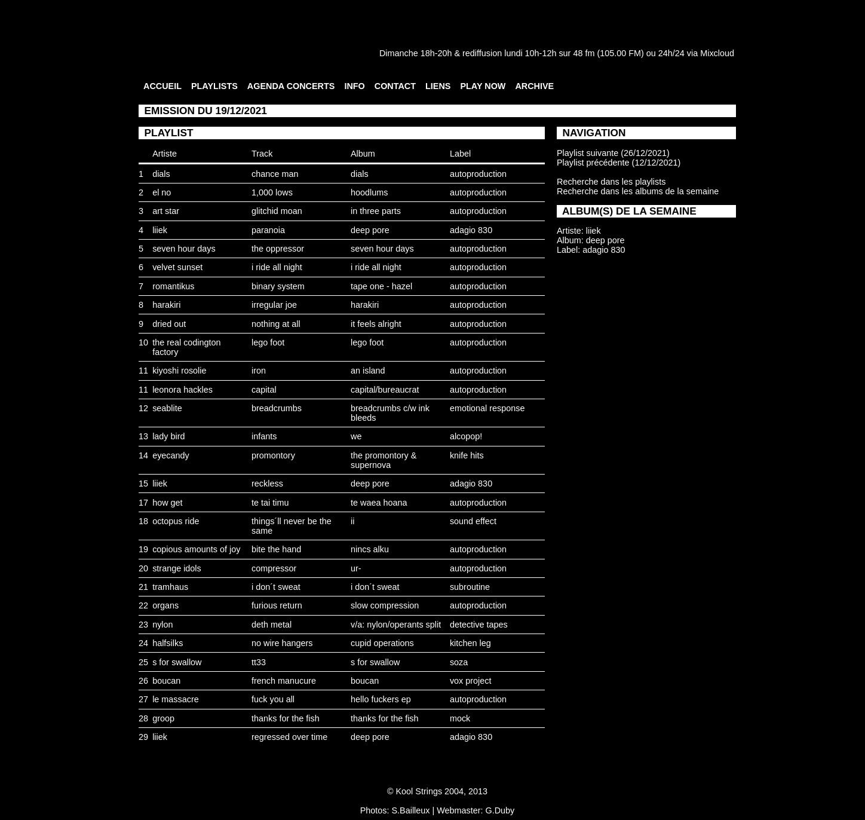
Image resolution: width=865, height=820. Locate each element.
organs (165, 605)
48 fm (583, 53)
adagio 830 (471, 230)
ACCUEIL (162, 86)
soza (459, 662)
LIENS (437, 86)
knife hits (467, 455)
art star (165, 211)
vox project (471, 681)
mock (460, 718)
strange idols (176, 568)
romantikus (173, 286)
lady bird (168, 436)
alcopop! (466, 436)
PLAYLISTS (214, 86)
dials (161, 174)
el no (161, 192)
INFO (354, 86)
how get (167, 502)
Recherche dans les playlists (611, 181)
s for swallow (176, 662)
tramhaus (170, 587)
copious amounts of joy (196, 549)
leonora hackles (182, 389)
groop (163, 718)
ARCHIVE (534, 86)
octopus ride (175, 521)
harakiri (166, 305)
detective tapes (479, 624)
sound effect (473, 521)
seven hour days (184, 248)
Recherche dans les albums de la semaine (638, 191)
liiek (159, 230)
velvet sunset (177, 267)
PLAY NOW (482, 86)
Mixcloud (717, 53)
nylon (162, 624)
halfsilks (167, 643)
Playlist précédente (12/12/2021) (618, 162)
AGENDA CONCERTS (291, 86)
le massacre (175, 699)
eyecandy (170, 455)
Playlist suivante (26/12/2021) (613, 153)
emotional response (487, 408)
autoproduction (478, 174)
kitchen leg (470, 643)
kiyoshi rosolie (179, 370)
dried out (169, 324)
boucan (166, 681)
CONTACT (395, 86)
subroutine (470, 587)
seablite (167, 408)
